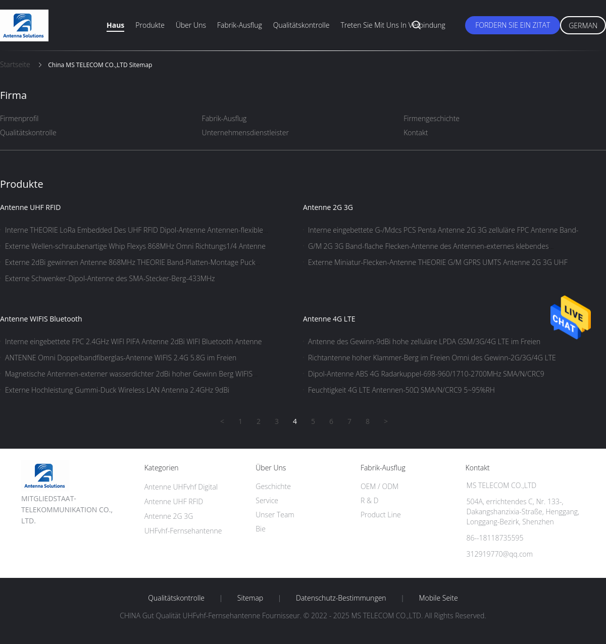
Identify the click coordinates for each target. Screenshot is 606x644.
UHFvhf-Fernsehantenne (183, 530)
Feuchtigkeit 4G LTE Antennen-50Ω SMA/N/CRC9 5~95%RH (401, 390)
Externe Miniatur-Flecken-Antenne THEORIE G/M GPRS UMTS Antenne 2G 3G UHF (438, 262)
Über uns (191, 25)
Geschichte (273, 486)
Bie (261, 528)
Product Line (381, 514)
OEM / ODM (379, 486)
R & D (369, 500)
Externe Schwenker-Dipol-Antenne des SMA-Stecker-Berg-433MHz (110, 278)
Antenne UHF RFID (30, 207)
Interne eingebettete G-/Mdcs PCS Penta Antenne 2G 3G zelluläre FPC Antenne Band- (443, 230)
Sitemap (250, 598)
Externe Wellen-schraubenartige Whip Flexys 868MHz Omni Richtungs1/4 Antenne (135, 246)
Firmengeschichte (431, 118)
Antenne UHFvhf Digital (181, 487)
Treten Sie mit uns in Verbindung (392, 25)
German (583, 25)
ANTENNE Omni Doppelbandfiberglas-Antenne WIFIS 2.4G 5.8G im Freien (120, 357)
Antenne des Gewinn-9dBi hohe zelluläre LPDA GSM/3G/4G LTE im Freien (424, 341)
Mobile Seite (438, 598)
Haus (115, 25)
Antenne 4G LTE (329, 319)
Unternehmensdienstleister (245, 132)
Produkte (150, 25)
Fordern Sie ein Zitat (512, 25)
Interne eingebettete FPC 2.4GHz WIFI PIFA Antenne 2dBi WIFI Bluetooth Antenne (133, 341)
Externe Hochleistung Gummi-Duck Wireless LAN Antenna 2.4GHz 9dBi (117, 390)
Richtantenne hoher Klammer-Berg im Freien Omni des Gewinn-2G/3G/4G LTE (432, 357)
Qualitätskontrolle (301, 25)
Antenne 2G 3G (328, 207)
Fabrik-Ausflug (239, 25)
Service (267, 500)
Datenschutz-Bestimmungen (341, 598)
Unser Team (275, 514)
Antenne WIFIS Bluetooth (41, 319)
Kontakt (415, 132)
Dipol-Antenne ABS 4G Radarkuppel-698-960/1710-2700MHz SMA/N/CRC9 (426, 374)
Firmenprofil (19, 118)
